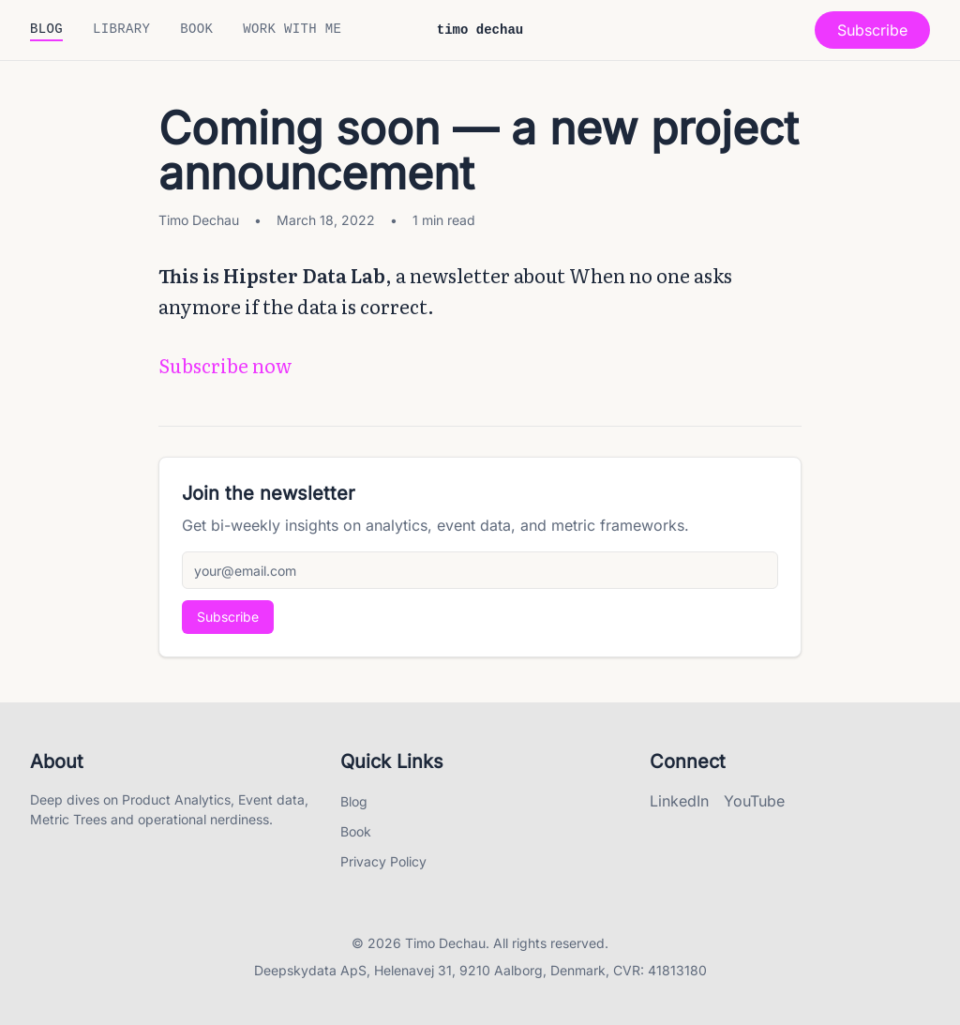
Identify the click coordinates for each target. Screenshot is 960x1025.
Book (196, 29)
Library (121, 29)
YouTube (754, 800)
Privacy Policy (383, 861)
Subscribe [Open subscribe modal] (872, 30)
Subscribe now (225, 365)
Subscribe (228, 617)
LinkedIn (679, 800)
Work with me (292, 29)
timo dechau (480, 30)
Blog (46, 29)
